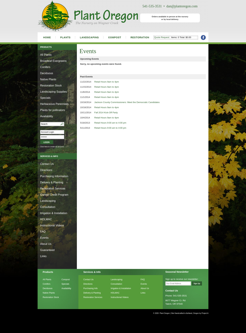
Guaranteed (47, 250)
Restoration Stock (51, 85)
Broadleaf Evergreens (53, 60)
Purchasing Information (54, 176)
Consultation (47, 207)
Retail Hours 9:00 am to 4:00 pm (110, 122)
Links (43, 256)
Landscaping (48, 200)
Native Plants (48, 79)
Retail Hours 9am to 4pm (106, 81)
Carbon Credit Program (54, 194)
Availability (46, 116)
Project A (204, 313)
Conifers (45, 67)
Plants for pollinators (52, 110)
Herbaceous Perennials (54, 104)
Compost (66, 279)
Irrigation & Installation (53, 213)
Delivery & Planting (51, 182)
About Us (45, 243)
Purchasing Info (90, 288)
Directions (46, 170)
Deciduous (46, 73)
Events (44, 237)
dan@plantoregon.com (181, 6)
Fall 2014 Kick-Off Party (106, 112)
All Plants (46, 54)
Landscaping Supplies (53, 91)
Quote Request (161, 37)
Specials (45, 97)
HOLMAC (46, 219)
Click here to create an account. (52, 147)
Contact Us (47, 163)
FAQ (43, 231)
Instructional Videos (52, 225)
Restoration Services (52, 188)
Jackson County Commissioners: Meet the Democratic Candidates (127, 102)
